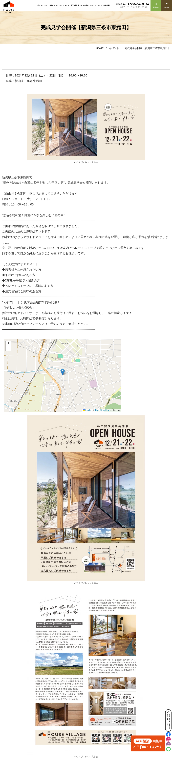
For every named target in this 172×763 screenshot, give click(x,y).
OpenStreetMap (102, 410)
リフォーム (58, 5)
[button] (62, 372)
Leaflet (87, 410)
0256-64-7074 (136, 4)
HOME (99, 48)
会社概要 (106, 5)
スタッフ (66, 5)
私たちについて (42, 5)
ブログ (99, 5)
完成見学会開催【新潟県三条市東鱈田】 (147, 48)
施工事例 (74, 5)
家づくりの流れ (83, 5)
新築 (51, 5)
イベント (93, 5)
